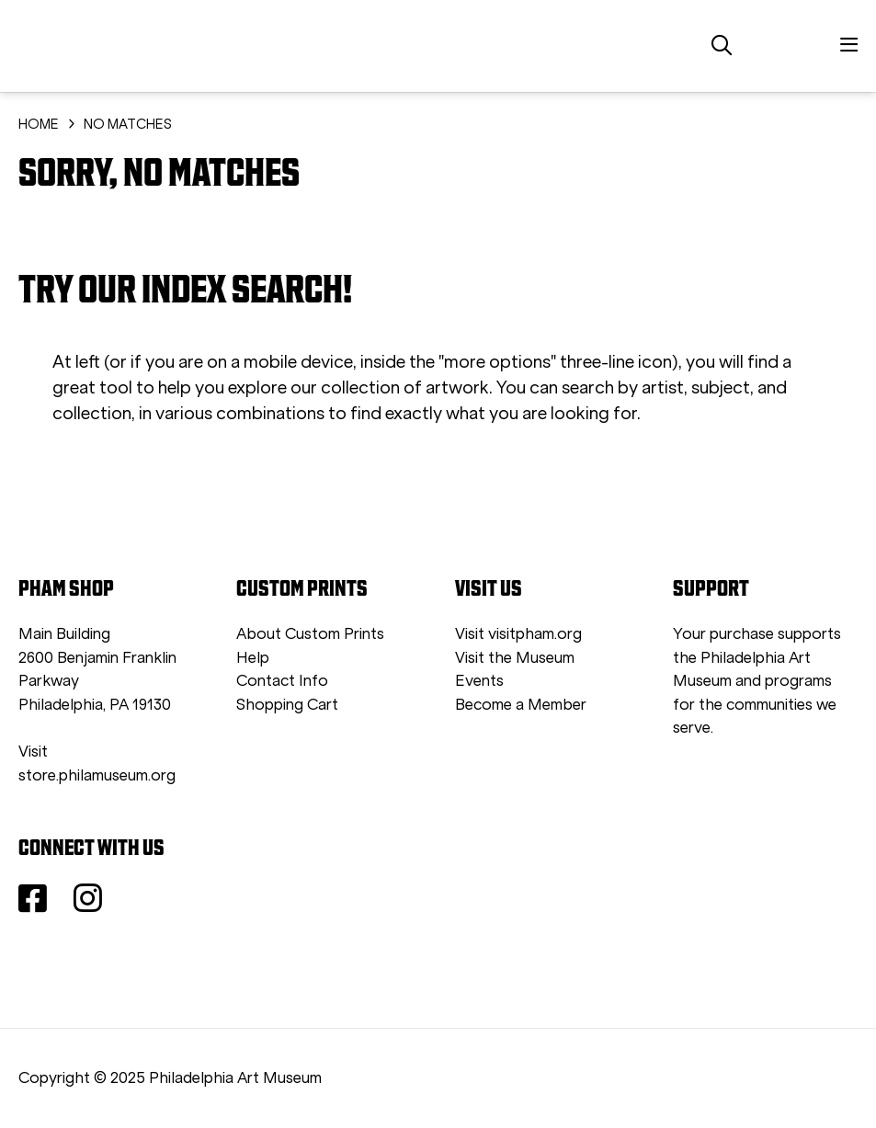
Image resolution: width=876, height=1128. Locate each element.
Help (252, 658)
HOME (38, 124)
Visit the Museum (515, 658)
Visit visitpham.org (518, 634)
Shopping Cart (287, 704)
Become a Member (520, 704)
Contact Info (282, 680)
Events (479, 680)
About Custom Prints (310, 634)
